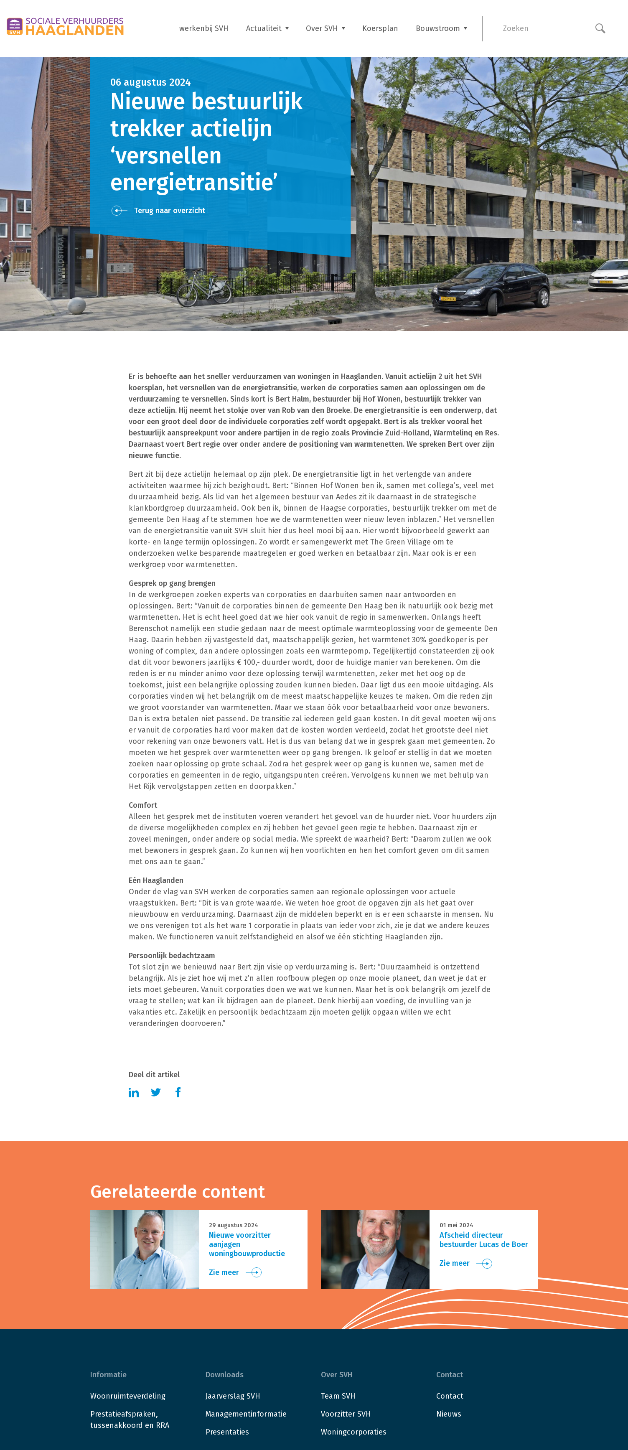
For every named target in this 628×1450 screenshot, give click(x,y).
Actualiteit (264, 28)
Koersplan (380, 28)
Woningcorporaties (353, 1432)
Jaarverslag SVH (233, 1396)
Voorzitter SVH (346, 1414)
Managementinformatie (246, 1414)
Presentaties (227, 1432)
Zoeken (516, 28)
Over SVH (322, 28)
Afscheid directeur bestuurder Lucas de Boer (484, 1240)
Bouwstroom (438, 28)
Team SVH (338, 1396)
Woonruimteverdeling (127, 1396)
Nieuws (448, 1414)
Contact (449, 1396)
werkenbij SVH (204, 28)
